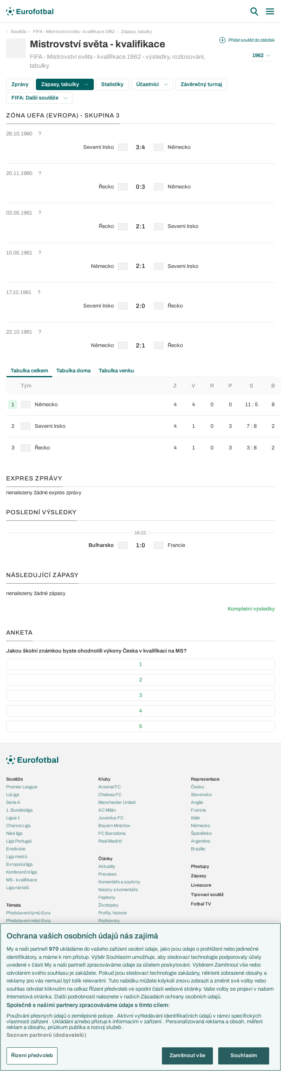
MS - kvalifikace (21, 879)
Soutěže (19, 31)
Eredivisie (15, 848)
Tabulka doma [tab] (73, 371)
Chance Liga (18, 825)
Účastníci (152, 84)
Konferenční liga (21, 872)
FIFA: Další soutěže (39, 98)
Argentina (200, 841)
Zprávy (20, 84)
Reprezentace (205, 779)
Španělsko (201, 833)
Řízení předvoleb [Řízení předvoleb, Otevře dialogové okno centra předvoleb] (32, 1055)
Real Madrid (110, 841)
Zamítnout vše (187, 1055)
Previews (107, 874)
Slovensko (201, 794)
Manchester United (116, 802)
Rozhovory (109, 920)
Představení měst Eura (28, 920)
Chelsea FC (110, 794)
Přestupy (200, 866)
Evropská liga (19, 864)
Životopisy (108, 905)
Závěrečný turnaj (201, 84)
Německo (200, 825)
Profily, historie (112, 912)
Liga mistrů (16, 856)
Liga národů (17, 887)
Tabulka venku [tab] (116, 371)
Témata (13, 905)
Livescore (201, 885)
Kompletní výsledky (251, 609)
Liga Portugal (18, 841)
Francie (198, 810)
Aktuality (106, 866)
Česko (197, 786)
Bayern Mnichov (114, 825)
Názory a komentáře (118, 889)
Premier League (21, 786)
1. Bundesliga (19, 810)
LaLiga (12, 794)
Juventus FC (111, 817)
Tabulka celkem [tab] (29, 371)
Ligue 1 (13, 817)
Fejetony (106, 897)
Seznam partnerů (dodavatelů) (46, 1035)
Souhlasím (243, 1055)
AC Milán (107, 810)
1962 (261, 55)
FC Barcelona (112, 833)
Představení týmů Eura (28, 912)
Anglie (197, 802)
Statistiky (112, 84)
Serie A (13, 802)
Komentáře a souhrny (119, 881)
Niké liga (14, 833)
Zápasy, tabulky (136, 31)
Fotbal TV (201, 903)
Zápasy (198, 875)
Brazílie (198, 848)
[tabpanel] (140, 418)
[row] (140, 143)
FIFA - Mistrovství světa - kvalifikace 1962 (74, 31)
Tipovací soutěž (207, 894)
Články (105, 858)
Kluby (104, 779)
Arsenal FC (109, 786)
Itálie (195, 817)
